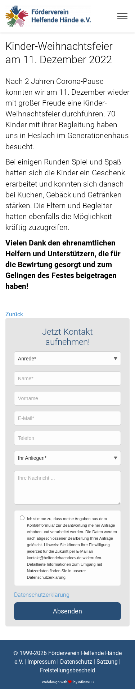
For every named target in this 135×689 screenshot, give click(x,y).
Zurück (14, 314)
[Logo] (48, 16)
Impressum (41, 661)
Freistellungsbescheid (67, 670)
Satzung (107, 661)
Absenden (67, 611)
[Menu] (122, 16)
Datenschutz (76, 661)
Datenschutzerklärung (41, 595)
